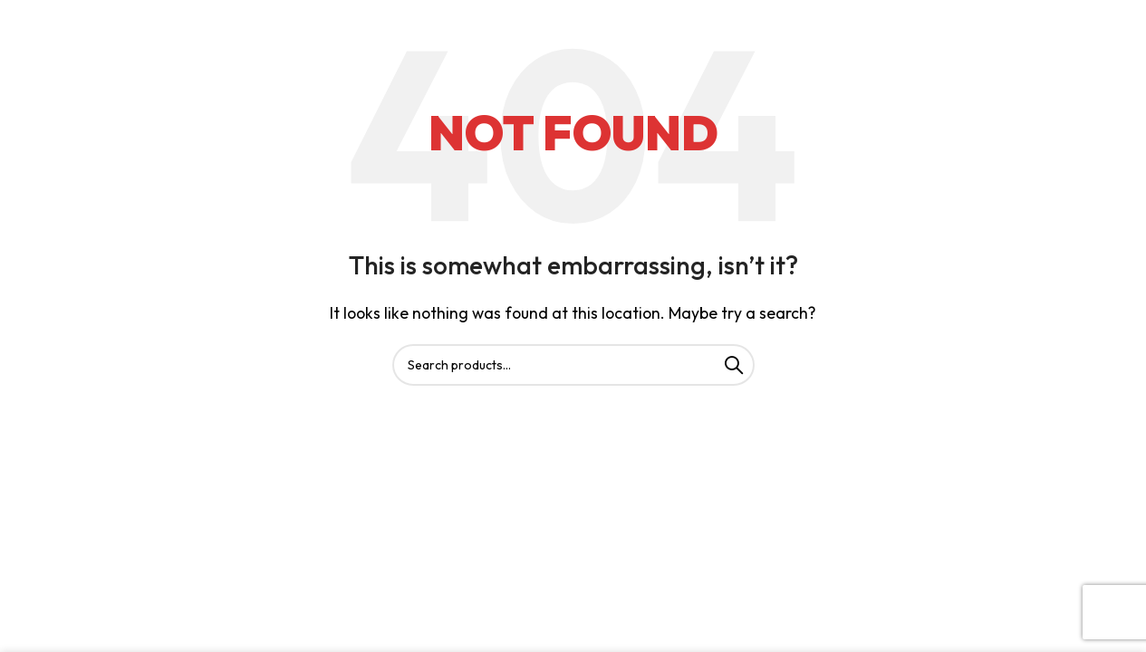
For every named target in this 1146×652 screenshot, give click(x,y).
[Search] (573, 365)
